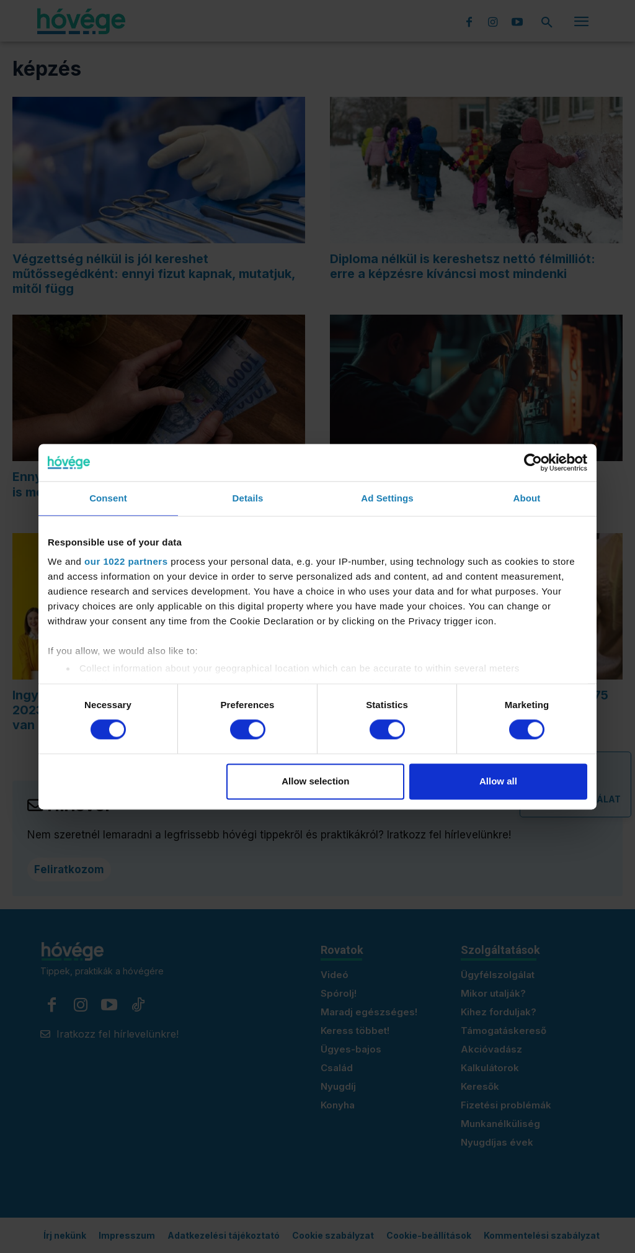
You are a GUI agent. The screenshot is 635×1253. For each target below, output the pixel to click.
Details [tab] (248, 498)
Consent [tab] (108, 498)
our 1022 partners (125, 561)
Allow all (498, 781)
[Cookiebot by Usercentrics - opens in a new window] (533, 462)
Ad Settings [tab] (387, 498)
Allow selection (315, 781)
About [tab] (527, 498)
